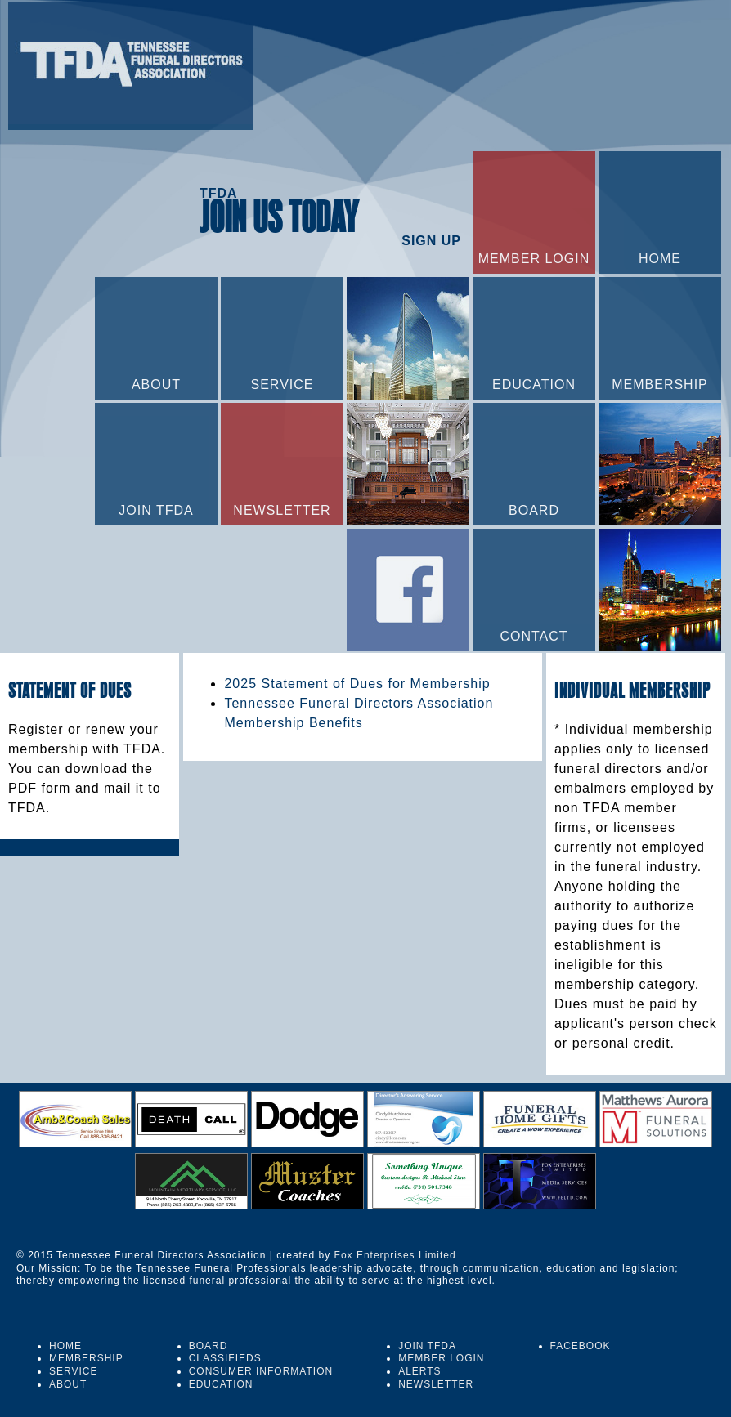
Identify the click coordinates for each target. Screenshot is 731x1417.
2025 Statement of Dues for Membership (357, 684)
